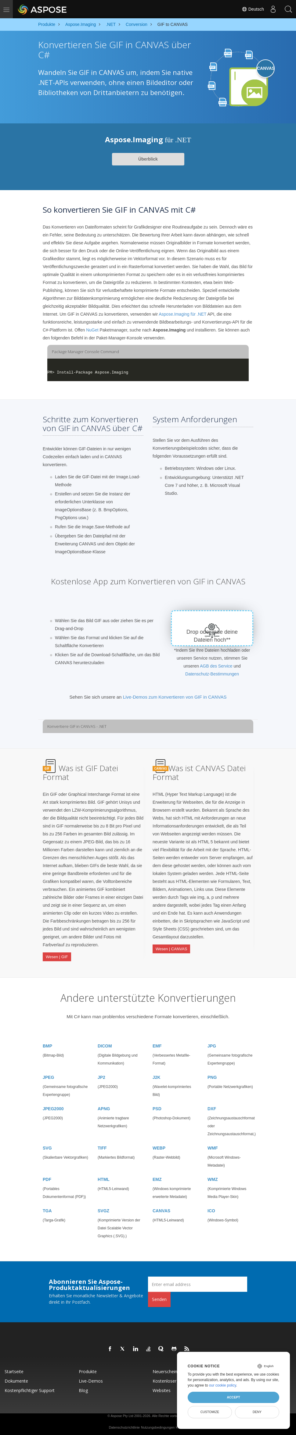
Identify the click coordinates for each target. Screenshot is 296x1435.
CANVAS (161, 1209)
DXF (212, 1107)
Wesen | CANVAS (171, 948)
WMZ (213, 1178)
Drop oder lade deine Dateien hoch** (212, 636)
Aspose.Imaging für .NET (182, 314)
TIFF (102, 1146)
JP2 (101, 1076)
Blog (83, 1389)
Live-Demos (91, 1380)
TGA (47, 1209)
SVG (47, 1146)
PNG (212, 1076)
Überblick (148, 159)
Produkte (88, 1370)
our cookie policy (222, 1385)
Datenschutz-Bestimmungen (212, 673)
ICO (211, 1209)
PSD (157, 1107)
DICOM (105, 1044)
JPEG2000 (53, 1107)
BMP (47, 1044)
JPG (212, 1044)
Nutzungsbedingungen (158, 1426)
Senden (159, 1298)
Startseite (14, 1370)
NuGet (92, 330)
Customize (209, 1412)
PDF (47, 1178)
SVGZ (103, 1209)
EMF (157, 1044)
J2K (157, 1076)
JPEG (48, 1076)
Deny (257, 1412)
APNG (104, 1107)
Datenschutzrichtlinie (124, 1426)
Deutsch (253, 9)
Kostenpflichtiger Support (30, 1389)
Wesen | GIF (57, 956)
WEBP (159, 1146)
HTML (104, 1178)
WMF (213, 1146)
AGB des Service (216, 666)
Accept (233, 1397)
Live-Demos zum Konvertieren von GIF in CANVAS (175, 697)
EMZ (157, 1178)
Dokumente (16, 1380)
